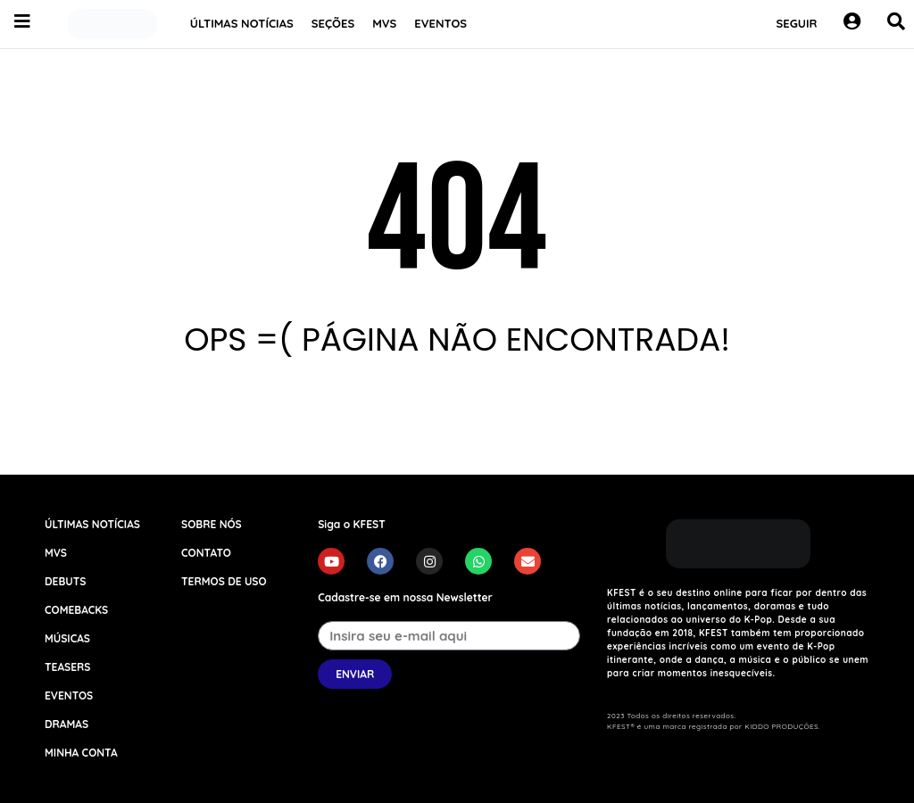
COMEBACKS (76, 610)
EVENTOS (440, 23)
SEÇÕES (333, 23)
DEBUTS (65, 581)
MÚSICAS (67, 638)
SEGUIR (797, 23)
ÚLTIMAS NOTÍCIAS (242, 23)
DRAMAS (66, 724)
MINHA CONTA (81, 752)
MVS (384, 23)
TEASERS (67, 667)
